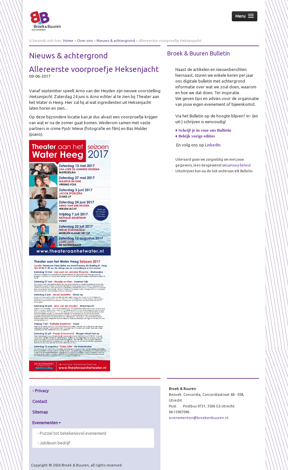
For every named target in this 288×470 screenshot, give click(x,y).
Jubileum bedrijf (55, 443)
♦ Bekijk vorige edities (195, 136)
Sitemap (40, 412)
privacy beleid (239, 165)
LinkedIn (213, 145)
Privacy (41, 390)
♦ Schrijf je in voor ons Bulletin (203, 130)
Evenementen (46, 422)
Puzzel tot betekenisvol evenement (73, 433)
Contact (39, 401)
